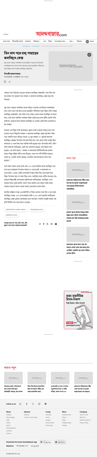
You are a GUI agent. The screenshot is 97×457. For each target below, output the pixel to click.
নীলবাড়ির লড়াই (17, 42)
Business (9, 431)
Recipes (48, 420)
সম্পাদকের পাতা (61, 42)
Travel (47, 417)
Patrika (64, 425)
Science (8, 433)
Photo (64, 417)
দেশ (44, 42)
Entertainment (11, 428)
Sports (8, 425)
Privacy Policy (84, 423)
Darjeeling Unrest (36, 209)
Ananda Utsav (66, 415)
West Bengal (35, 46)
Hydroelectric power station (16, 209)
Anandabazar (26, 46)
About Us (83, 417)
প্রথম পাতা (6, 42)
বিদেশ (50, 42)
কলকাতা (28, 42)
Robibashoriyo (66, 423)
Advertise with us (85, 420)
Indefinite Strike (11, 215)
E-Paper (5, 34)
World (8, 423)
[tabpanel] (78, 310)
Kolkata (8, 415)
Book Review (50, 423)
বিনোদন (79, 42)
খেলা (72, 42)
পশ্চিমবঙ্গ (37, 42)
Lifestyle (48, 415)
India (7, 420)
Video (64, 420)
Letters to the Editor (30, 417)
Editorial (26, 415)
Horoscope (49, 425)
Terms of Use (84, 415)
